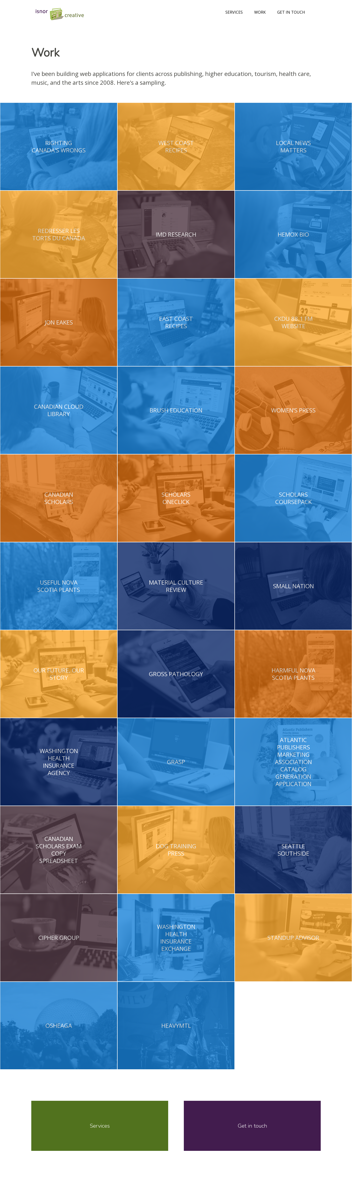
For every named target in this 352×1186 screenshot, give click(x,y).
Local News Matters (293, 146)
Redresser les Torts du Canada (58, 234)
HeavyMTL (176, 1025)
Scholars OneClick (176, 498)
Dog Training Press (176, 849)
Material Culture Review (176, 586)
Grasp (176, 762)
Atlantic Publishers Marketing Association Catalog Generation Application (293, 762)
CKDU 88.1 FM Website (293, 322)
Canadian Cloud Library (58, 410)
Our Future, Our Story (58, 674)
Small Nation (293, 586)
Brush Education (176, 410)
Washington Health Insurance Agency (58, 762)
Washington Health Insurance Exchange (176, 937)
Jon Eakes (58, 322)
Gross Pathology (176, 674)
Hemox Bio (293, 234)
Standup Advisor (293, 937)
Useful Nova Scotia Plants (58, 586)
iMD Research (176, 234)
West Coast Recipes (176, 146)
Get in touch (291, 12)
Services (234, 12)
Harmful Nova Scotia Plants (293, 674)
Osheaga (58, 1025)
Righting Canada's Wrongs (58, 146)
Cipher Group (58, 937)
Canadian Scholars (58, 498)
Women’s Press (293, 410)
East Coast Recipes (176, 322)
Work (260, 12)
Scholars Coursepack (293, 498)
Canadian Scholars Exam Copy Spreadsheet (58, 849)
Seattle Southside (293, 849)
